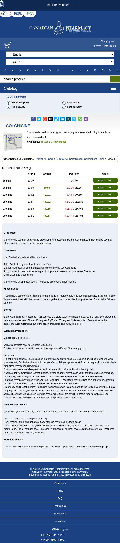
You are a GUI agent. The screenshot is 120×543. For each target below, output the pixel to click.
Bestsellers (60, 513)
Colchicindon (76, 159)
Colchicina (62, 159)
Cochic (51, 159)
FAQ (60, 498)
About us (60, 521)
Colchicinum (90, 159)
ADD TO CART (105, 180)
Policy (60, 490)
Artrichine (42, 159)
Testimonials (59, 506)
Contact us (60, 483)
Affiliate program (60, 529)
